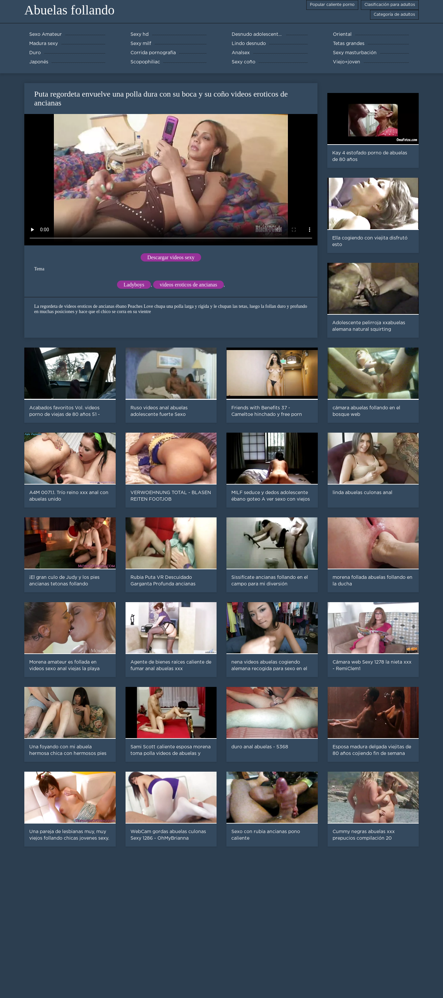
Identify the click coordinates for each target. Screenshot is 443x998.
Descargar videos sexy (171, 257)
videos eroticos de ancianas (188, 284)
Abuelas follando (69, 10)
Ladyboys (134, 284)
